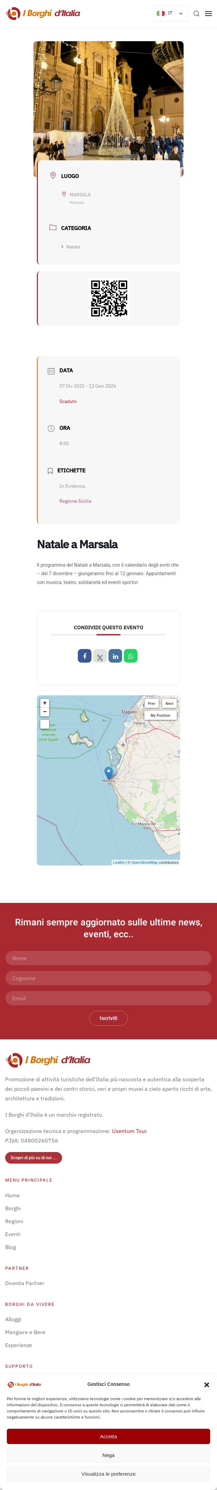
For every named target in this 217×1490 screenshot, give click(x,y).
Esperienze (18, 1345)
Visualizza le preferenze (109, 1474)
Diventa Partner (24, 1283)
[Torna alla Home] (42, 13)
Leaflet (119, 862)
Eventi (12, 1234)
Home (12, 1195)
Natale (70, 247)
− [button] (45, 712)
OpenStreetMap (144, 862)
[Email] (108, 998)
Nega (108, 1455)
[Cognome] (108, 978)
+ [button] (45, 703)
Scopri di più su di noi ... (34, 1157)
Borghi (13, 1208)
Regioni (14, 1221)
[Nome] (108, 958)
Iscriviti (108, 1018)
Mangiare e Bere (25, 1332)
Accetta (108, 1436)
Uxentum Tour (129, 1131)
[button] (206, 1384)
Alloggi (13, 1319)
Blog (10, 1247)
